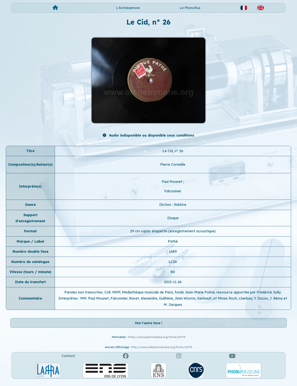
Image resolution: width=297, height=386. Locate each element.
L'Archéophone (128, 8)
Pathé (173, 241)
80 (173, 272)
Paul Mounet (172, 181)
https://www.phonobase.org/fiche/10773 (156, 341)
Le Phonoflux (190, 8)
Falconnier (172, 191)
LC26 (173, 262)
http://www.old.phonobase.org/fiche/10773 (161, 351)
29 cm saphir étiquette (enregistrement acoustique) (173, 231)
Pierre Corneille (172, 164)
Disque (173, 218)
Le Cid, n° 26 (173, 151)
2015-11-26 (173, 282)
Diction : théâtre (172, 204)
